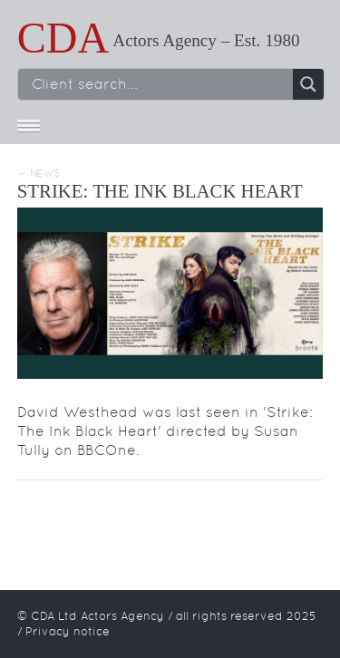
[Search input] (160, 84)
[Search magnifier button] (308, 84)
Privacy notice (67, 631)
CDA (63, 38)
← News (38, 173)
